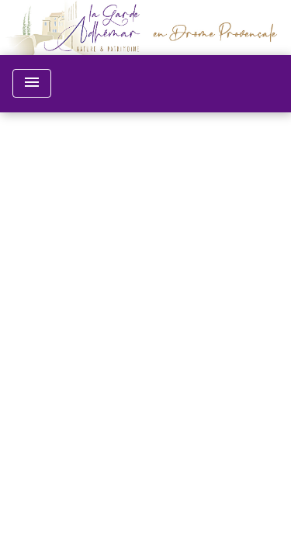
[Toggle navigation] (31, 83)
